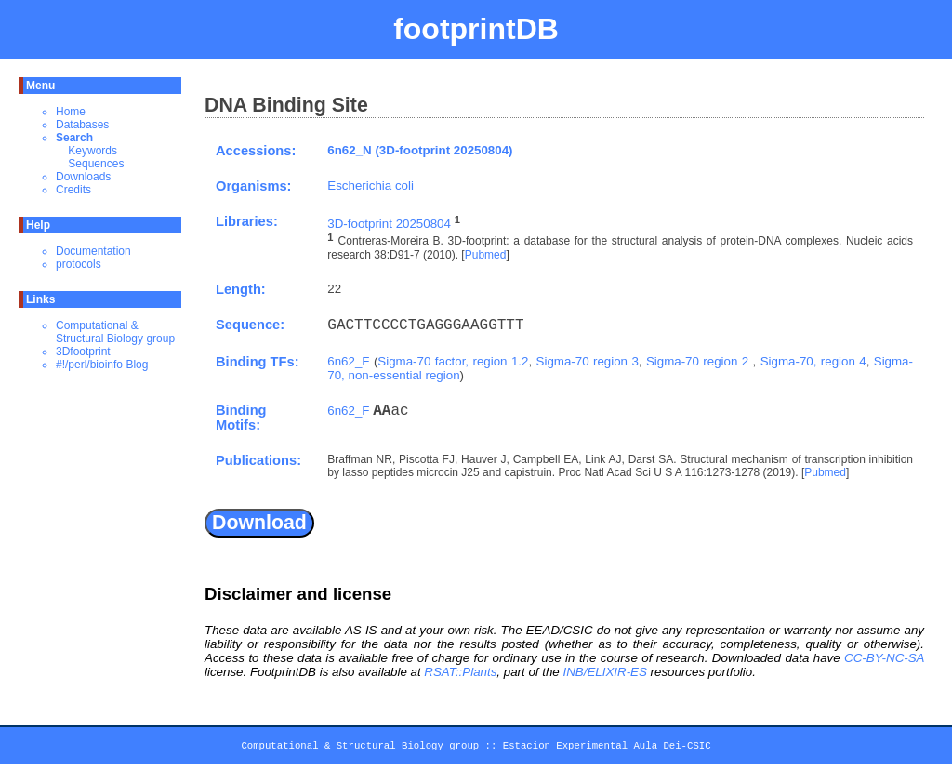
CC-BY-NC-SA (884, 658)
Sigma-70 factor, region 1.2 (452, 361)
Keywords (92, 150)
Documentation (93, 251)
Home (71, 111)
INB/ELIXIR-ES (604, 672)
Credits (73, 189)
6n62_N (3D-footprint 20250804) (419, 150)
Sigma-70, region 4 (813, 361)
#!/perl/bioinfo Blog (102, 364)
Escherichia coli (370, 185)
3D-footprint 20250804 (389, 224)
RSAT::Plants (460, 672)
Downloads (83, 176)
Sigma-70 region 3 (587, 361)
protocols (78, 264)
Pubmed (486, 254)
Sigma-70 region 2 (699, 361)
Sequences (96, 163)
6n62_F (348, 361)
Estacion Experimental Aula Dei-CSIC (607, 748)
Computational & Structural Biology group (115, 332)
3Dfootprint (83, 351)
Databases (82, 124)
